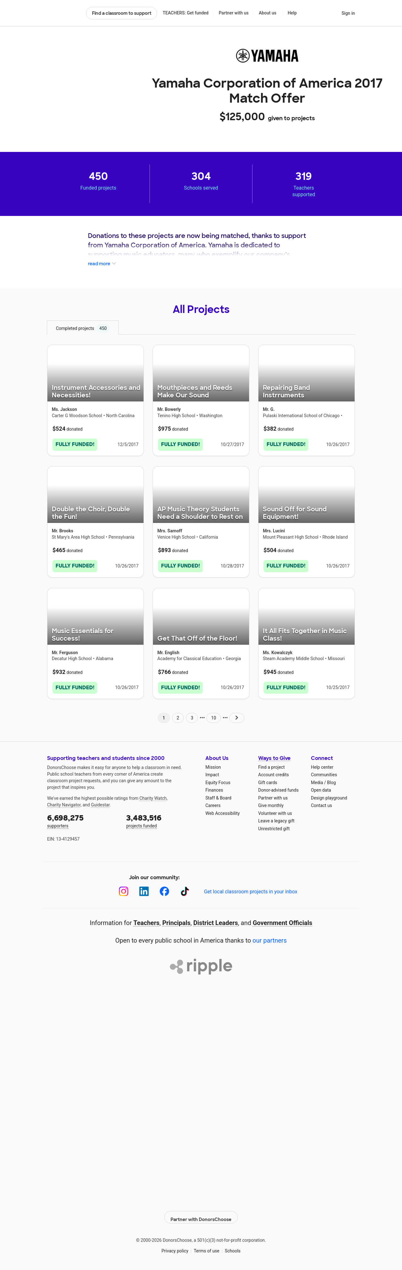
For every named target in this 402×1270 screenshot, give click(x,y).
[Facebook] (164, 889)
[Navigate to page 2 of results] (236, 715)
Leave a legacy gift (276, 818)
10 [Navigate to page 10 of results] (213, 715)
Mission (213, 764)
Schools (233, 1244)
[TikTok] (185, 889)
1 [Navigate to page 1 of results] (163, 715)
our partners (270, 938)
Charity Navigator (64, 802)
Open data (321, 787)
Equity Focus (217, 779)
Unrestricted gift (274, 825)
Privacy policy (174, 1244)
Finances (214, 787)
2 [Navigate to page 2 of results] (178, 715)
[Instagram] (124, 889)
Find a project (271, 764)
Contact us (321, 802)
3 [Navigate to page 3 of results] (192, 715)
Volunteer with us (275, 810)
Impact (212, 772)
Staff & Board (218, 795)
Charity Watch (153, 795)
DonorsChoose (64, 13)
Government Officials (282, 920)
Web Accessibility (222, 810)
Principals (176, 920)
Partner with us (234, 12)
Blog (331, 779)
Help (292, 12)
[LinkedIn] (144, 889)
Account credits (273, 772)
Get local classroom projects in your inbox (250, 889)
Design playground (329, 795)
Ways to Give (274, 755)
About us (267, 12)
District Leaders (215, 920)
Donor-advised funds (278, 787)
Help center (322, 764)
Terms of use (207, 1244)
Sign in (348, 13)
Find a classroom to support (121, 13)
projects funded (161, 818)
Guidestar (100, 802)
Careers (212, 802)
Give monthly (271, 802)
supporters (82, 818)
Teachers (146, 920)
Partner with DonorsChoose (201, 1211)
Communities (324, 772)
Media (317, 779)
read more (102, 264)
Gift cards (267, 779)
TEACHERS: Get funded (186, 12)
